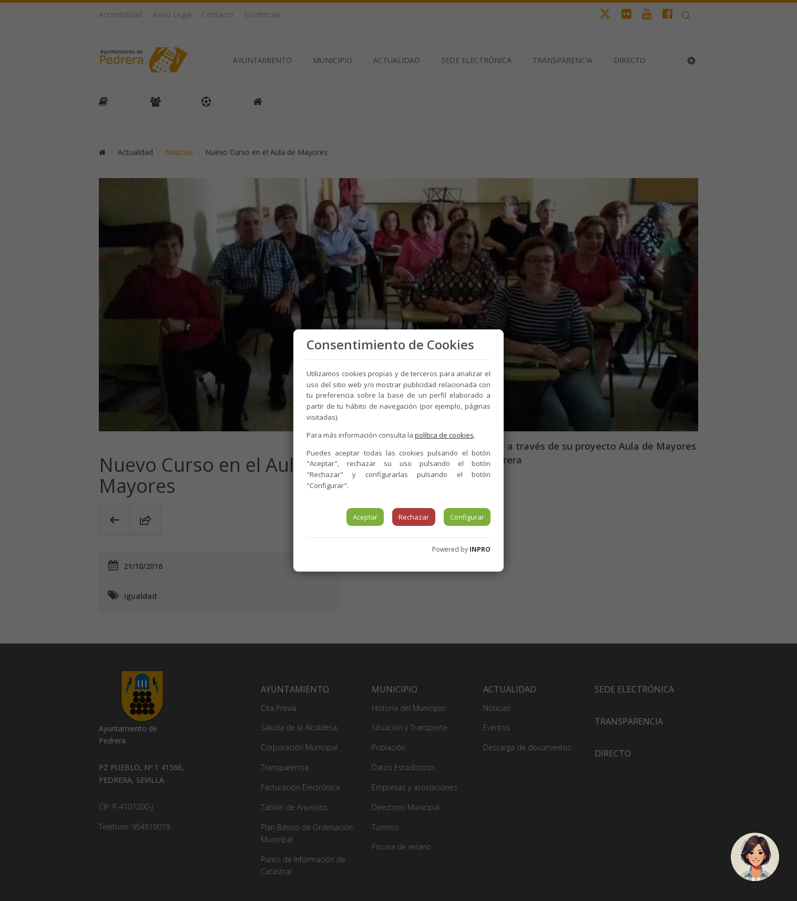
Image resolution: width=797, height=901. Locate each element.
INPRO (480, 549)
